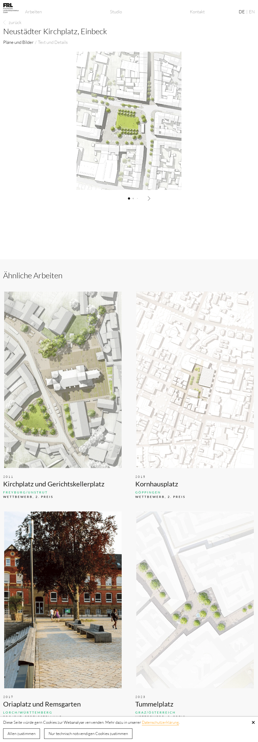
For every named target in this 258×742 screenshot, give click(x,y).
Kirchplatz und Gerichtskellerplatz (53, 484)
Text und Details (53, 42)
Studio (116, 11)
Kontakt (197, 11)
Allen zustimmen (22, 733)
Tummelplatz (154, 704)
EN (252, 11)
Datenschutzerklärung (160, 722)
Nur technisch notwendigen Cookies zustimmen (88, 733)
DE (242, 11)
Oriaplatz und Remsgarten (42, 704)
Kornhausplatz (156, 484)
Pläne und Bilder (18, 42)
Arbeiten (33, 11)
